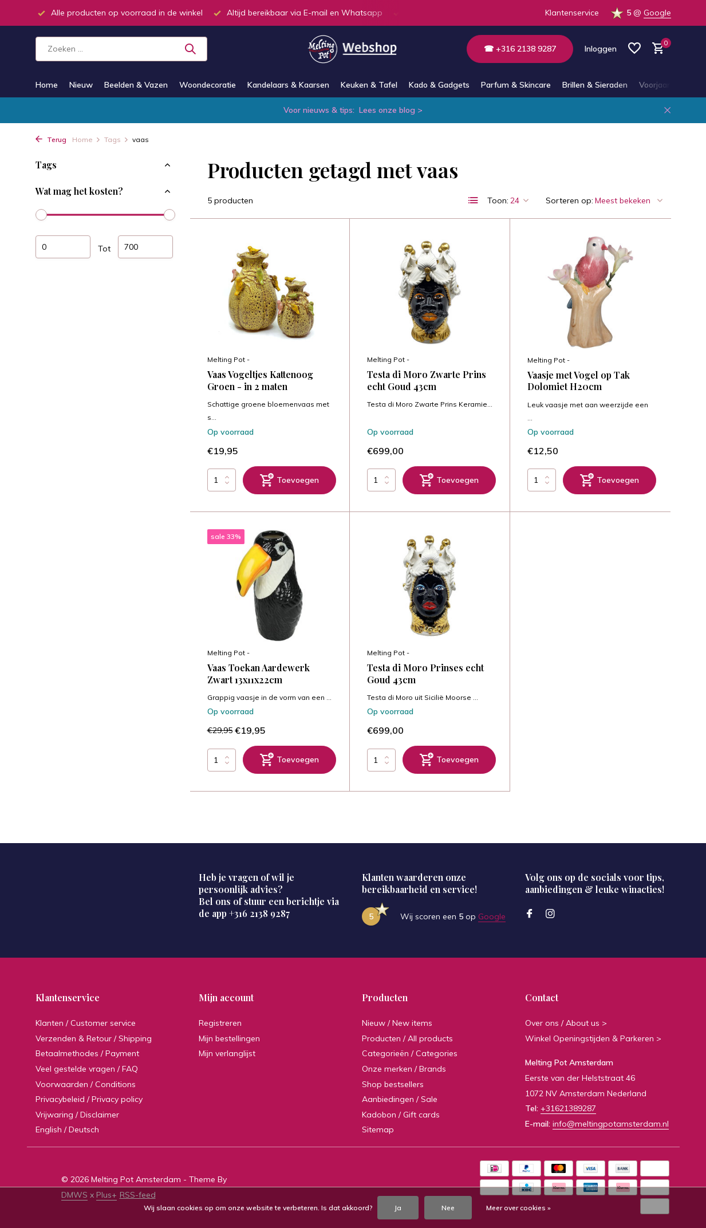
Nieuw (81, 85)
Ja (398, 1207)
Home (47, 85)
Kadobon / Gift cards (401, 1114)
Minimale (63, 246)
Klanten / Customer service (86, 1023)
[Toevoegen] (289, 480)
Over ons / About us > (566, 1023)
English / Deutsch (67, 1129)
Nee (448, 1207)
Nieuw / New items (397, 1023)
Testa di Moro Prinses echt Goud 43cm (425, 674)
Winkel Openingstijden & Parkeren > (593, 1038)
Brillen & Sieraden (595, 85)
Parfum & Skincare (516, 85)
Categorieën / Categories (409, 1053)
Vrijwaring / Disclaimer (77, 1114)
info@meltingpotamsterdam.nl (611, 1124)
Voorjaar (654, 85)
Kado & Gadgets (439, 85)
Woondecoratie (207, 85)
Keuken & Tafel (369, 85)
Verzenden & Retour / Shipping (94, 1038)
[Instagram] (550, 914)
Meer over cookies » (518, 1207)
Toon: (497, 200)
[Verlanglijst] (634, 49)
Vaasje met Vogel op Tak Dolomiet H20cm (578, 381)
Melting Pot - (228, 359)
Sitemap (378, 1129)
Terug (51, 139)
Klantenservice (572, 12)
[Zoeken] (121, 49)
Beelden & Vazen (136, 85)
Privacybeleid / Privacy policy (89, 1099)
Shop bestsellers (393, 1084)
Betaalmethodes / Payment (87, 1053)
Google (657, 12)
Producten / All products (407, 1038)
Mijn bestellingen (229, 1038)
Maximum (145, 246)
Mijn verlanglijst (227, 1053)
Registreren (220, 1023)
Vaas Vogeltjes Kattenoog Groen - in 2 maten (260, 380)
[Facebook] (529, 914)
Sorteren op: (569, 200)
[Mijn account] (601, 49)
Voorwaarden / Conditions (86, 1084)
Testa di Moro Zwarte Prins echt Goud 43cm (426, 380)
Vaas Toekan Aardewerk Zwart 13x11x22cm (258, 674)
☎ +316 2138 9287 (520, 49)
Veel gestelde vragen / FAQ (87, 1069)
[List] (473, 200)
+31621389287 (568, 1108)
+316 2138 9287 (259, 913)
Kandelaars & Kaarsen (288, 85)
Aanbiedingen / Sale (399, 1099)
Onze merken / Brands (404, 1069)
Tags (116, 139)
